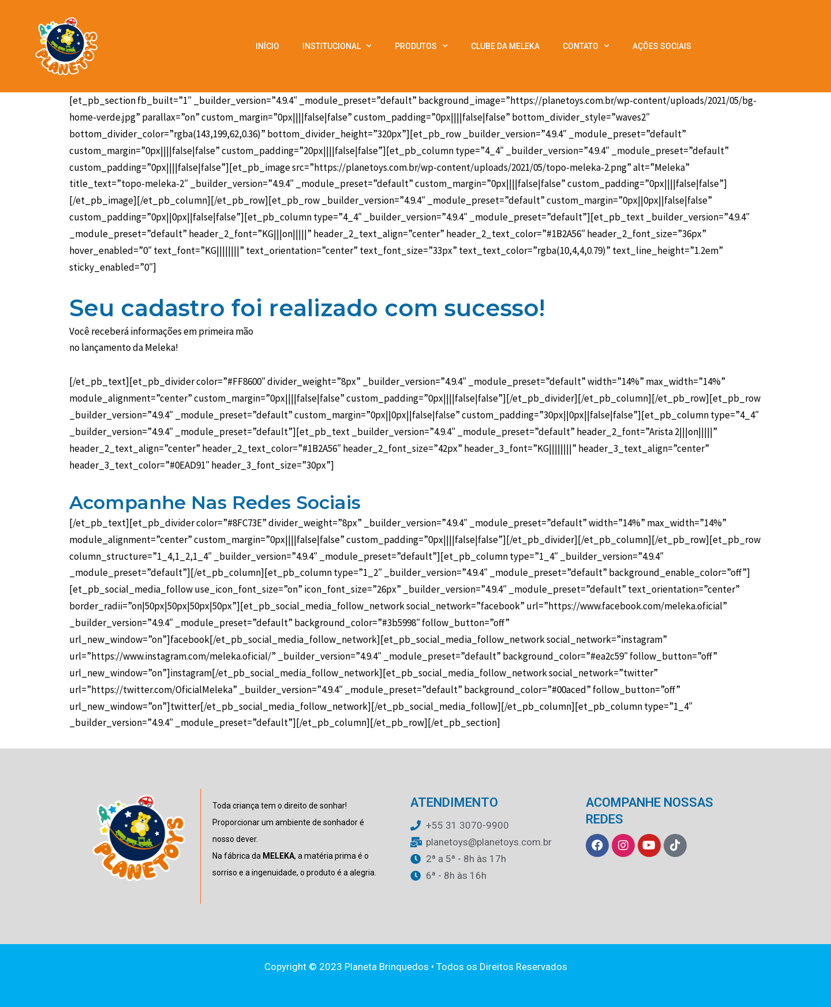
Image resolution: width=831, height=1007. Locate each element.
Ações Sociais (661, 46)
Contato (586, 46)
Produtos (421, 46)
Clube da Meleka (505, 46)
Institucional (337, 46)
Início (267, 46)
